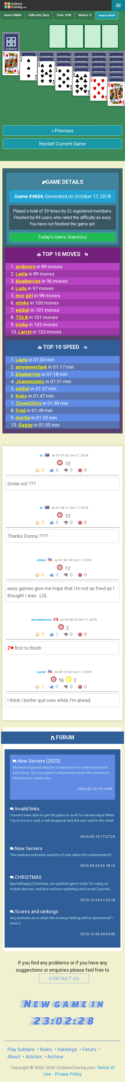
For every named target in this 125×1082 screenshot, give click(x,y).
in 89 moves (39, 266)
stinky (42, 560)
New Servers (26, 848)
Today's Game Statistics (62, 237)
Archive (55, 1056)
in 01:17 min (45, 367)
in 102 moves (37, 324)
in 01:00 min (35, 360)
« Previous (63, 130)
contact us (64, 978)
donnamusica (41, 620)
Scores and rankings (34, 911)
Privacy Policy (68, 1074)
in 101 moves (37, 310)
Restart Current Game (62, 144)
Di (42, 455)
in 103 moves (40, 332)
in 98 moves (38, 295)
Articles (34, 1056)
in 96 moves (42, 281)
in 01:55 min (39, 425)
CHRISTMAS (26, 877)
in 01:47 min (35, 396)
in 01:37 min (36, 389)
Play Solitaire (21, 1049)
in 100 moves (37, 303)
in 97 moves (35, 288)
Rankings (67, 1049)
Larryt (42, 672)
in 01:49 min (42, 403)
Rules (46, 1049)
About (14, 1056)
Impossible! (107, 15)
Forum (89, 1049)
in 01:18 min (41, 374)
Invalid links (25, 809)
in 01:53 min (36, 418)
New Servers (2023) (36, 761)
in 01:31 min (43, 381)
